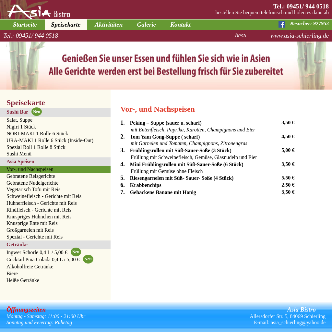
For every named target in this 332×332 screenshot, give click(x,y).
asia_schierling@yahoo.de (298, 322)
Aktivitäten (109, 24)
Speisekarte (66, 24)
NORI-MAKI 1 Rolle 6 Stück (37, 133)
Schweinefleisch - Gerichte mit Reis (43, 196)
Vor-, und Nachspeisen (29, 169)
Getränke (17, 244)
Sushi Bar (24, 112)
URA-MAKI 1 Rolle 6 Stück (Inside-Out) (49, 140)
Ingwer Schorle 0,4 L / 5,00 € (43, 252)
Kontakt (180, 24)
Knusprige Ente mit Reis (32, 223)
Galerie (146, 24)
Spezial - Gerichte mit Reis (34, 237)
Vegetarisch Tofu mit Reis (33, 189)
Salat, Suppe (19, 120)
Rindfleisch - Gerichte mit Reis (38, 210)
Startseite (25, 24)
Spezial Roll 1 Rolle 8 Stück (35, 147)
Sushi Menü (18, 153)
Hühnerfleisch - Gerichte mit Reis (41, 203)
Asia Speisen (20, 161)
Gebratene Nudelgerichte (32, 183)
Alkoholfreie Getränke (29, 266)
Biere (12, 273)
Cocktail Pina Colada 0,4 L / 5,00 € (49, 260)
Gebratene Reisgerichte (30, 176)
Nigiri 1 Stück (21, 126)
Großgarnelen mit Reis (30, 230)
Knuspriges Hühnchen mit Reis (38, 216)
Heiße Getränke (22, 280)
